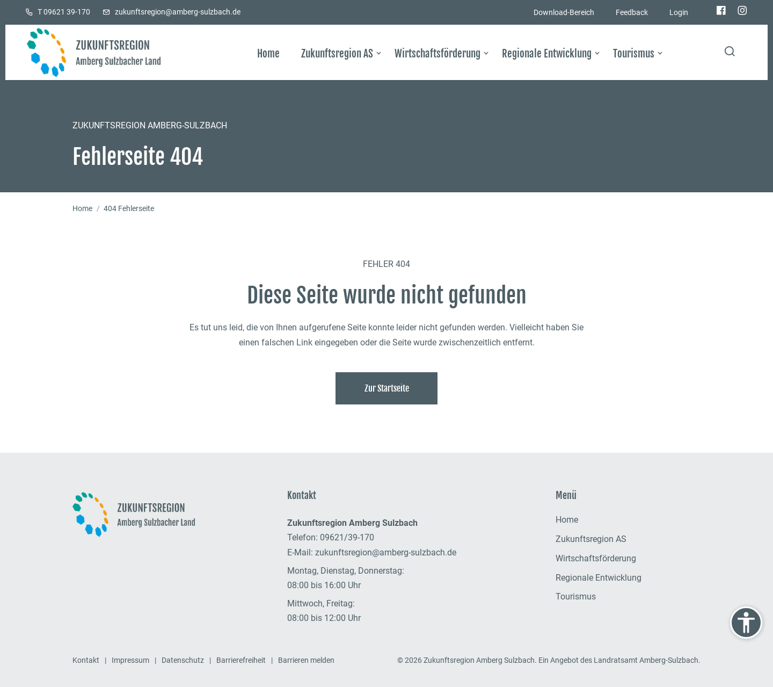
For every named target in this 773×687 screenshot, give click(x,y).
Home (82, 208)
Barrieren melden (306, 660)
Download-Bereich (564, 12)
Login (678, 12)
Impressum (130, 660)
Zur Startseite (386, 388)
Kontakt (85, 660)
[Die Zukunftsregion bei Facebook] (721, 11)
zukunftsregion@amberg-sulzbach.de (177, 12)
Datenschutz (183, 660)
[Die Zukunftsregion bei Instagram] (742, 11)
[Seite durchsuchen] (729, 53)
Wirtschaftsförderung (596, 558)
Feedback (632, 12)
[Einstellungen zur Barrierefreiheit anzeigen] (746, 622)
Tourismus (576, 596)
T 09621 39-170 (64, 12)
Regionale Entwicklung (598, 578)
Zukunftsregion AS (591, 539)
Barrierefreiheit (241, 660)
